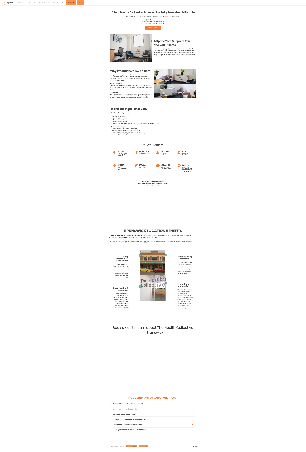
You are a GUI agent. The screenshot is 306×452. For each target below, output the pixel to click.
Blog (62, 3)
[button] (113, 48)
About (34, 3)
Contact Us (70, 3)
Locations (55, 3)
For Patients (20, 3)
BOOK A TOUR (153, 28)
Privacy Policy (143, 446)
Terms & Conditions (131, 446)
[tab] (153, 404)
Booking (79, 3)
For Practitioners (44, 3)
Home (29, 3)
